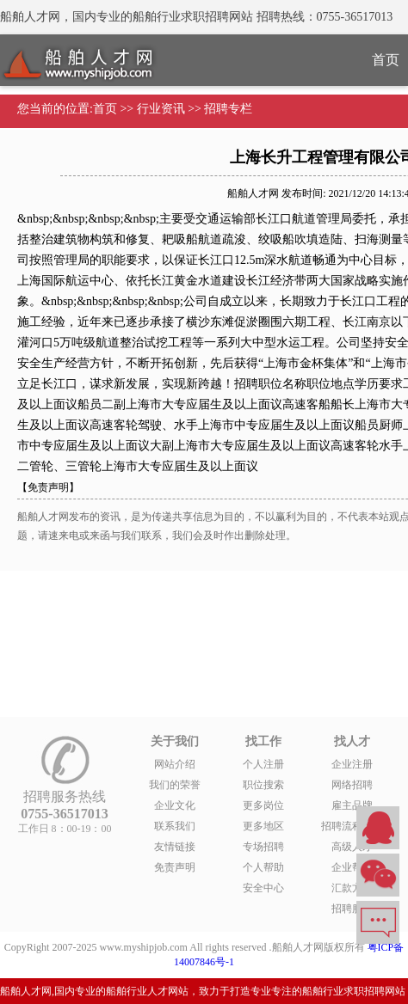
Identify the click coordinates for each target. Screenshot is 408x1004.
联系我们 (174, 826)
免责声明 (174, 867)
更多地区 (263, 826)
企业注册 (352, 764)
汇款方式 (352, 888)
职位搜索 (263, 785)
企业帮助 (352, 867)
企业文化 (174, 805)
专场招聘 (263, 847)
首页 (105, 108)
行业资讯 (161, 108)
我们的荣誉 (175, 785)
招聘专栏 (228, 108)
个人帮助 (263, 867)
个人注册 (263, 764)
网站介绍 (174, 764)
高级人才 (352, 847)
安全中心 (263, 888)
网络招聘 (352, 785)
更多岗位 (263, 805)
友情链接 (174, 847)
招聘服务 (352, 909)
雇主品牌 (352, 805)
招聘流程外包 (352, 826)
